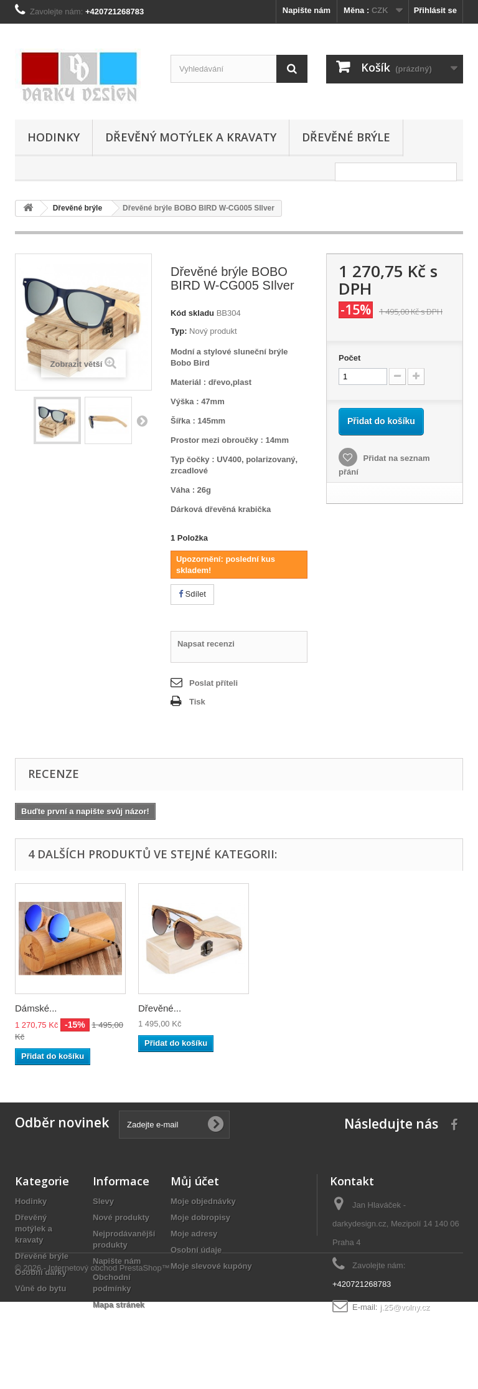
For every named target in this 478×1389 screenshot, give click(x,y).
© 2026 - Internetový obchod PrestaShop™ (92, 1355)
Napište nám (306, 10)
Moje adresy (194, 1233)
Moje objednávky (203, 1201)
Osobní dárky (41, 1272)
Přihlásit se (435, 10)
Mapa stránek (118, 1304)
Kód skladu (192, 313)
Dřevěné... (406, 1008)
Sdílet (192, 594)
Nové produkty (121, 1217)
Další (142, 420)
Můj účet (195, 1180)
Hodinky (53, 137)
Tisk (197, 701)
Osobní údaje (196, 1249)
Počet (349, 358)
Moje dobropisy (200, 1217)
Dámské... (36, 1008)
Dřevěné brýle (346, 137)
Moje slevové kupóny (211, 1266)
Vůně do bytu (40, 1288)
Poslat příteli (213, 683)
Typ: (179, 331)
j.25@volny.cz (404, 1307)
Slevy (103, 1201)
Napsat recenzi (206, 643)
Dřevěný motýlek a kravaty (190, 137)
